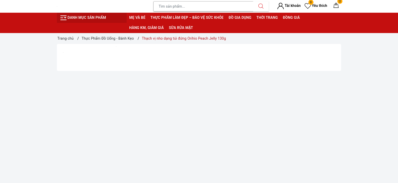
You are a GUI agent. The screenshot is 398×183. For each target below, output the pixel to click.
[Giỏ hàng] (336, 6)
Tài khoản (289, 6)
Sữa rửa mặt (181, 28)
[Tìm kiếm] (261, 6)
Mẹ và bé (137, 18)
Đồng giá (291, 18)
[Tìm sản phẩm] (203, 6)
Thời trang (267, 18)
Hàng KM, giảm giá (146, 28)
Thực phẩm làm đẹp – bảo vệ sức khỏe (187, 18)
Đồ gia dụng (240, 18)
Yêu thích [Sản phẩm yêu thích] (316, 6)
